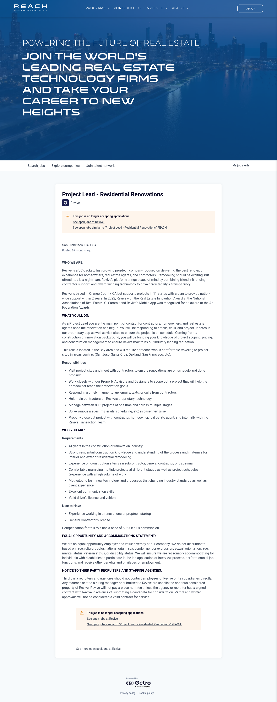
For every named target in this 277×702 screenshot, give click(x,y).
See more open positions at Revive (98, 648)
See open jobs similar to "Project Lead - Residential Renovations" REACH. (120, 227)
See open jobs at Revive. (88, 222)
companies (65, 166)
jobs (36, 166)
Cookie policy (146, 693)
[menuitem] (97, 8)
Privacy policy (127, 693)
